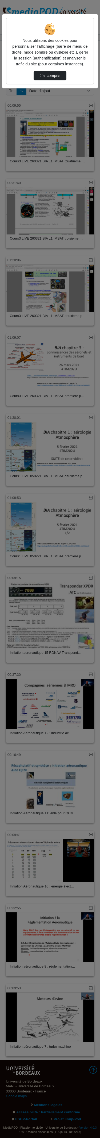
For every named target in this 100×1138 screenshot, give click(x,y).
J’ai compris (50, 75)
